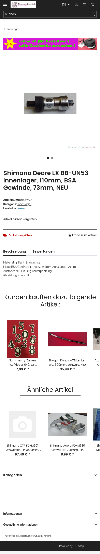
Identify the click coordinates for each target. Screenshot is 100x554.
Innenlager (24, 204)
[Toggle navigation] (5, 2)
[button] (76, 4)
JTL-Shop (78, 546)
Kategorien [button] (12, 475)
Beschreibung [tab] (14, 251)
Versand (47, 535)
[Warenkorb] (93, 4)
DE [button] (64, 4)
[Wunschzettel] (85, 4)
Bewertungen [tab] (43, 251)
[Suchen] (46, 14)
